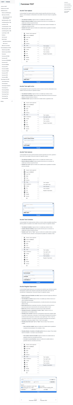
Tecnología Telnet (5, 94)
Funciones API (4, 58)
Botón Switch (4, 39)
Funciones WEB (5, 77)
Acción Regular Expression (66, 12)
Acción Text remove (67, 7)
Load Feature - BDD (5, 32)
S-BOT (2, 2)
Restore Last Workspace (6, 12)
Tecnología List (5, 87)
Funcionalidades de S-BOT (6, 47)
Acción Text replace (67, 4)
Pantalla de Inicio (4, 10)
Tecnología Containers (6, 85)
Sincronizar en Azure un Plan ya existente (7, 18)
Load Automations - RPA (6, 26)
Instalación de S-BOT (5, 8)
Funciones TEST (5, 75)
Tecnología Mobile (5, 89)
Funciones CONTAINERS (6, 60)
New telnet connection (7, 41)
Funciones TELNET (5, 70)
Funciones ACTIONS (5, 56)
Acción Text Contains (67, 9)
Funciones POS (5, 66)
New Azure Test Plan (5, 14)
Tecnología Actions (5, 81)
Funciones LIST (5, 62)
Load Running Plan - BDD (6, 30)
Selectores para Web (6, 49)
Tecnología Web (5, 98)
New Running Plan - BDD (6, 28)
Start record (5, 43)
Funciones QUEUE (5, 68)
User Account (4, 37)
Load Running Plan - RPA (6, 22)
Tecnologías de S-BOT (5, 79)
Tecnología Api (4, 83)
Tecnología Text (5, 96)
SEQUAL (8, 2)
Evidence (3, 35)
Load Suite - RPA (5, 24)
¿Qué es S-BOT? (4, 6)
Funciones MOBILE (5, 64)
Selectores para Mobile (6, 51)
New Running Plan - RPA (6, 20)
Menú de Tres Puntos (6, 45)
